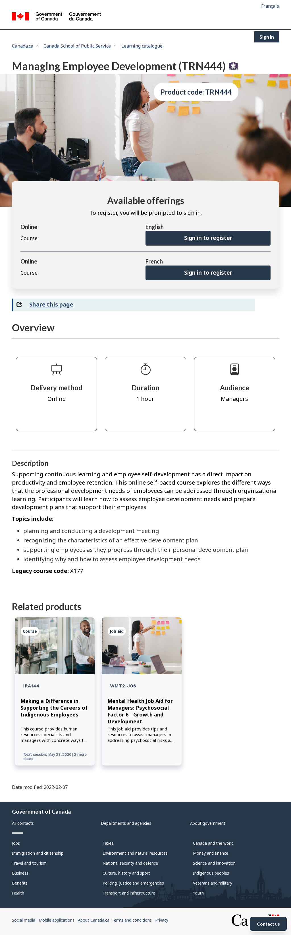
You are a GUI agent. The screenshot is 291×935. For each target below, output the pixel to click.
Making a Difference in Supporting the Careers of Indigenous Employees (54, 707)
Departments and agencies (126, 823)
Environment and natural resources (135, 853)
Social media (23, 920)
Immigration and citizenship (37, 853)
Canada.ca (22, 46)
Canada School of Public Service (77, 46)
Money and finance (210, 853)
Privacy (161, 920)
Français (270, 6)
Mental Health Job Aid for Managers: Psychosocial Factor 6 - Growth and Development (140, 711)
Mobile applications (56, 920)
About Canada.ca (93, 920)
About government (207, 823)
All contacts (23, 823)
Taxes (108, 843)
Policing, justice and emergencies (133, 883)
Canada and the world (213, 843)
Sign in (266, 37)
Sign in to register (208, 238)
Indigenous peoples (211, 873)
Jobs (16, 843)
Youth (198, 893)
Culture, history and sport (126, 873)
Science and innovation (214, 863)
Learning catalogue (142, 46)
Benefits (20, 883)
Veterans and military (212, 883)
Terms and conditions (132, 920)
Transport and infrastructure (129, 893)
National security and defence (130, 863)
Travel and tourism (29, 863)
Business (20, 873)
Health (18, 893)
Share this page (51, 304)
